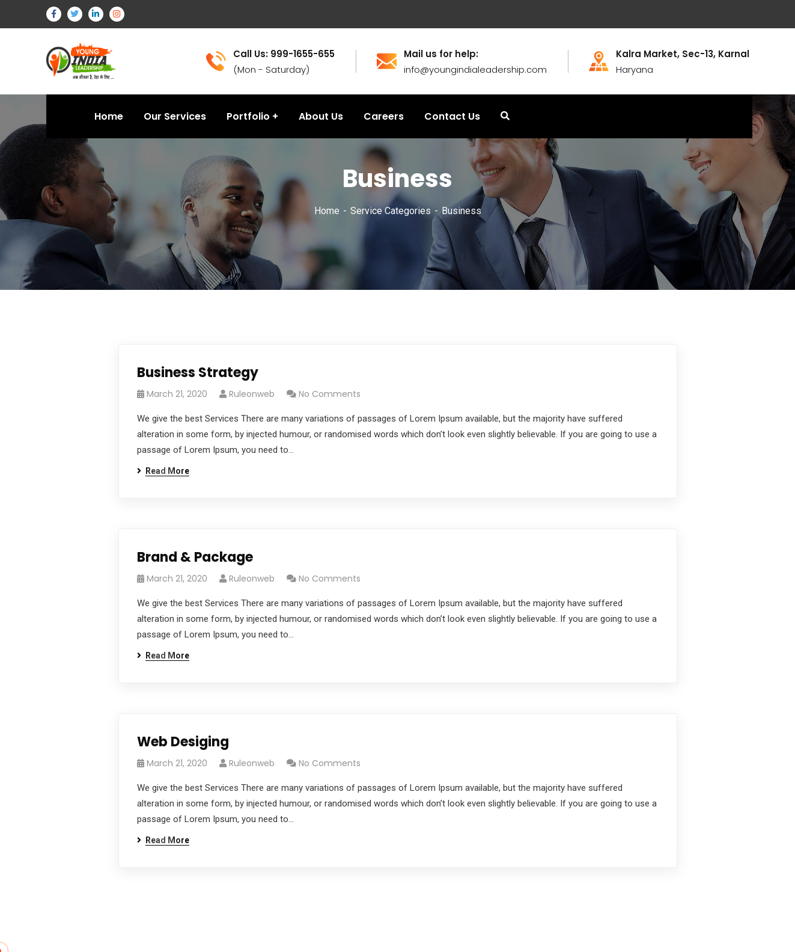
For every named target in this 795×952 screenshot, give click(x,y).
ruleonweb (252, 394)
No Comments (330, 394)
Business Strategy (197, 372)
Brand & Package (195, 557)
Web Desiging (183, 741)
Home (327, 211)
